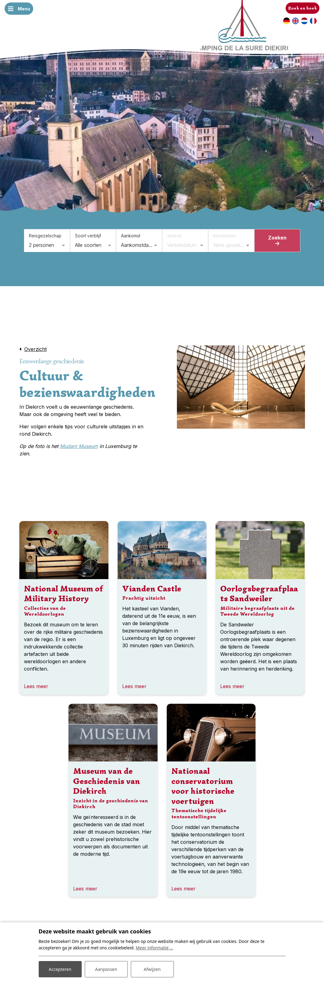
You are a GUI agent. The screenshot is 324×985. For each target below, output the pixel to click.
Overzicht (35, 349)
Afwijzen (152, 969)
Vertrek (174, 235)
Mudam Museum (79, 446)
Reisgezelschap (45, 235)
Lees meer (36, 686)
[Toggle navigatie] (19, 8)
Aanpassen (106, 969)
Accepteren (60, 969)
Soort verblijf (88, 235)
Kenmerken (224, 235)
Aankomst (130, 235)
